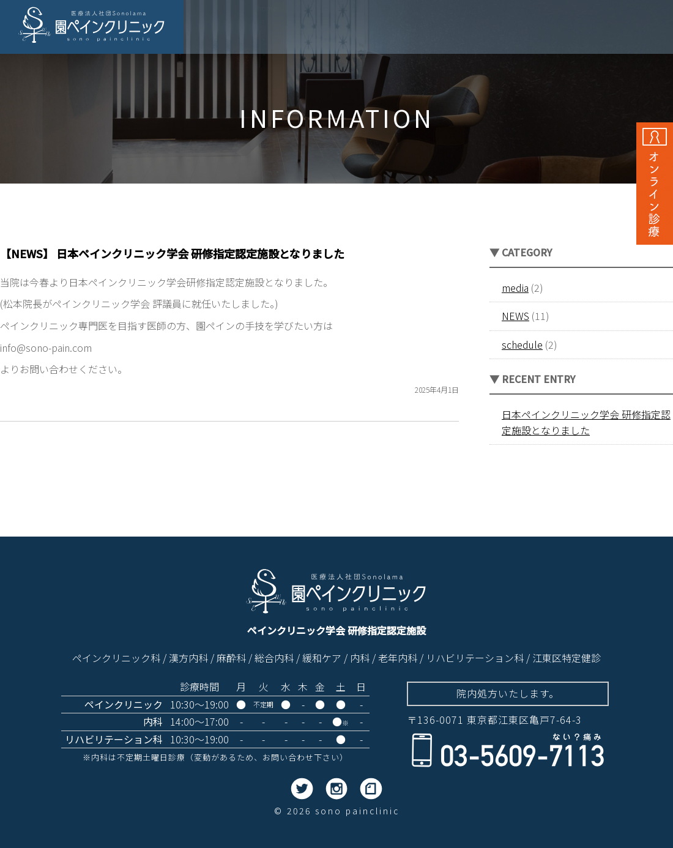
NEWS (515, 315)
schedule (522, 344)
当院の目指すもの (392, 29)
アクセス (643, 29)
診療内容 (462, 29)
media (515, 287)
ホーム (267, 29)
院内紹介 (516, 29)
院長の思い (318, 29)
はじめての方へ (584, 29)
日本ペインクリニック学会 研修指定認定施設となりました (586, 422)
